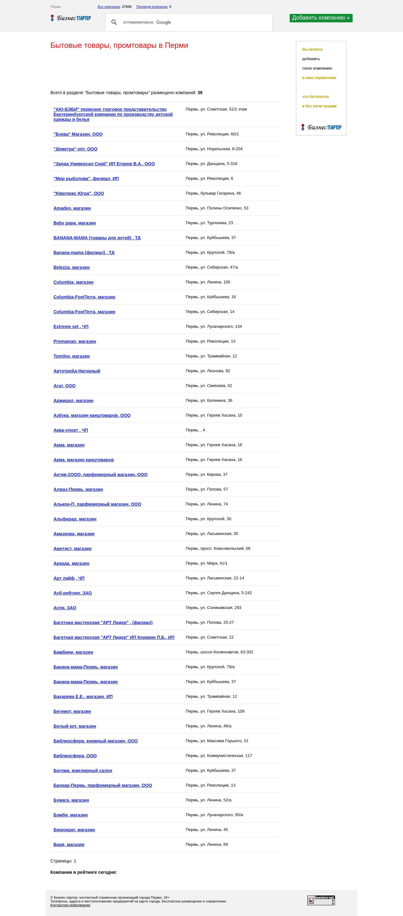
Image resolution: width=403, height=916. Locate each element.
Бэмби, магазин (71, 814)
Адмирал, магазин (74, 400)
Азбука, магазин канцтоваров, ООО (92, 415)
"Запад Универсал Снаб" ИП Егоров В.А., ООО (104, 163)
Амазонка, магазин (74, 533)
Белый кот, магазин (75, 726)
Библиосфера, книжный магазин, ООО (96, 740)
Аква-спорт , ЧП (71, 430)
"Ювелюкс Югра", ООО (79, 193)
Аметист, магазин (73, 548)
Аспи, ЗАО (65, 607)
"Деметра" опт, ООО (75, 148)
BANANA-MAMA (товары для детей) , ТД (97, 237)
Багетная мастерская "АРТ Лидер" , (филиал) (103, 622)
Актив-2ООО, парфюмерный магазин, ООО (101, 474)
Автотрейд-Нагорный (77, 370)
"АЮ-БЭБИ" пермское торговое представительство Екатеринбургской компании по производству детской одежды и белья (113, 114)
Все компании (109, 7)
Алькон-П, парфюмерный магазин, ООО (97, 504)
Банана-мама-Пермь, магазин (86, 666)
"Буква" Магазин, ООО (78, 134)
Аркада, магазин (71, 563)
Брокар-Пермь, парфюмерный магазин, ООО (103, 785)
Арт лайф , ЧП (69, 578)
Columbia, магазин (74, 282)
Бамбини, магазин (73, 652)
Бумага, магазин (71, 800)
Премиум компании (151, 7)
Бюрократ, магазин (74, 829)
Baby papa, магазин (75, 222)
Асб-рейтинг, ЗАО (73, 592)
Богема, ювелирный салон (83, 770)
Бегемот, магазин (72, 711)
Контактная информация (70, 905)
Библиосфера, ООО (75, 755)
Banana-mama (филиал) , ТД (84, 252)
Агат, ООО (65, 385)
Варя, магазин (69, 844)
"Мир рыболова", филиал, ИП (86, 178)
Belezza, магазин (72, 267)
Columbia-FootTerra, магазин (84, 296)
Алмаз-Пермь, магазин (78, 489)
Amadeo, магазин (72, 208)
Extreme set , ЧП (71, 326)
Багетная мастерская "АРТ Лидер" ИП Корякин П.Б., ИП (114, 637)
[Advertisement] (165, 70)
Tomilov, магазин (72, 356)
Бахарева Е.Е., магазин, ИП (83, 696)
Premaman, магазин (75, 341)
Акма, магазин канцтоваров (84, 459)
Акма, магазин (69, 444)
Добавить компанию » (321, 17)
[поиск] (188, 22)
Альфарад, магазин (75, 518)
